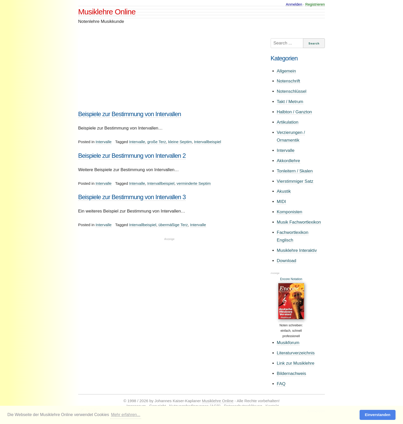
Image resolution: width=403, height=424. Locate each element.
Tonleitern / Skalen (295, 171)
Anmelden (294, 4)
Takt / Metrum (290, 101)
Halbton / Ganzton (294, 111)
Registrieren (315, 4)
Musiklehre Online (106, 11)
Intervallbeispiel (207, 142)
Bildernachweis (291, 373)
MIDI (281, 201)
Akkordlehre (288, 160)
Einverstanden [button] (377, 415)
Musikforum (288, 342)
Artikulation (287, 122)
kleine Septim (180, 142)
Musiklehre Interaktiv (297, 250)
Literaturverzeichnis (296, 353)
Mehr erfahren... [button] (125, 414)
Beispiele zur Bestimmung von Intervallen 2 (132, 155)
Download (286, 260)
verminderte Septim (194, 183)
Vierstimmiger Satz (295, 181)
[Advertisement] (169, 74)
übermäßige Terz (173, 225)
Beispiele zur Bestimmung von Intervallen (129, 113)
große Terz (156, 142)
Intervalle (104, 142)
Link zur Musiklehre (295, 363)
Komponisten (289, 211)
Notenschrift (288, 81)
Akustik (284, 191)
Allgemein (286, 71)
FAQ (281, 383)
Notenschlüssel (291, 91)
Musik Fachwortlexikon (299, 222)
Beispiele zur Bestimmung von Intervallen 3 (132, 196)
